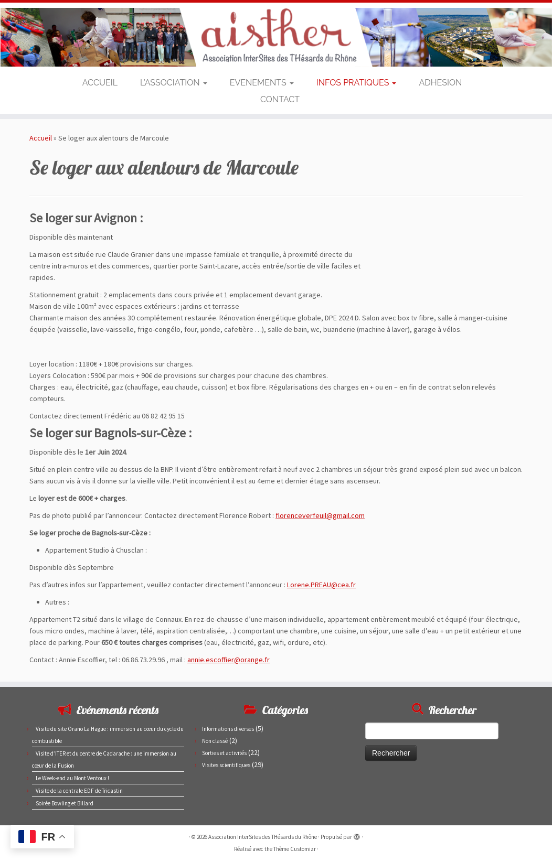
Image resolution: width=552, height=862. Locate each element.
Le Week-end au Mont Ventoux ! (72, 778)
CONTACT (280, 99)
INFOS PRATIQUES (356, 83)
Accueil (40, 138)
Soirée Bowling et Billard (64, 803)
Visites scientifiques (226, 765)
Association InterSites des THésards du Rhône (262, 837)
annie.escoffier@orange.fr (228, 659)
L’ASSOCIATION (173, 83)
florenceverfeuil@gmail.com (320, 515)
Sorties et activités (224, 753)
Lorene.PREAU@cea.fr (321, 584)
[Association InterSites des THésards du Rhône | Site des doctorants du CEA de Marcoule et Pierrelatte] (276, 37)
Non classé (215, 741)
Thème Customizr (294, 849)
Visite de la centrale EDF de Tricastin (79, 790)
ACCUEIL (100, 83)
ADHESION (440, 83)
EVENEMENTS (262, 83)
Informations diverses (228, 728)
